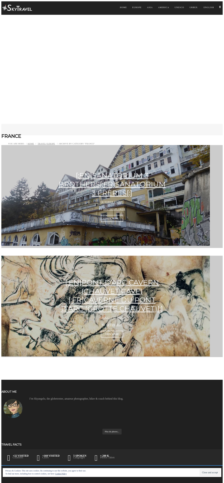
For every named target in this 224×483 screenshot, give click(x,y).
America (163, 7)
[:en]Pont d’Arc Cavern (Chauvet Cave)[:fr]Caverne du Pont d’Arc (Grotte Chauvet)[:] (112, 295)
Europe (137, 7)
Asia (150, 7)
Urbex (194, 7)
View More (112, 218)
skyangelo (114, 325)
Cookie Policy (61, 474)
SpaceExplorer (114, 209)
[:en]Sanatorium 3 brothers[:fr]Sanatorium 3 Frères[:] (112, 184)
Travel (42, 143)
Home (123, 7)
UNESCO (179, 7)
